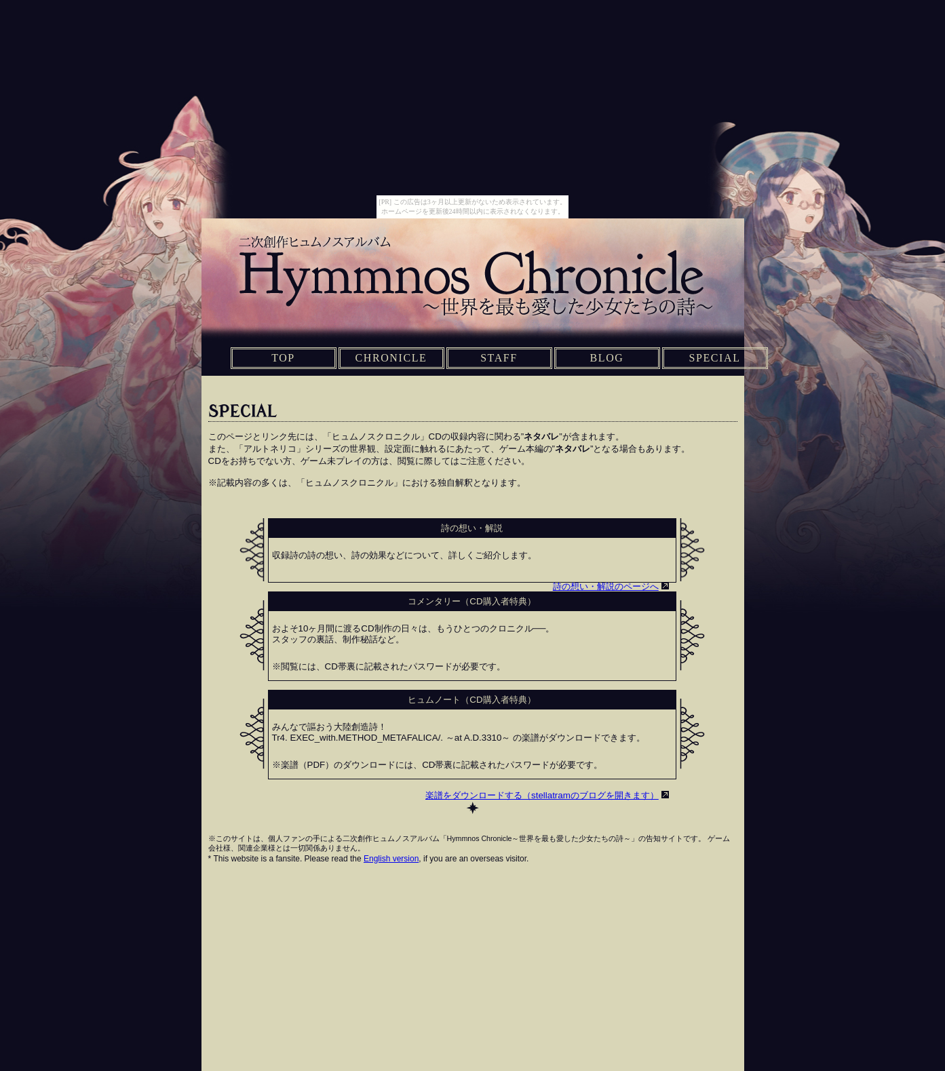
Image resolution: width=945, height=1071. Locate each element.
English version (391, 858)
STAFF (499, 358)
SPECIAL (714, 358)
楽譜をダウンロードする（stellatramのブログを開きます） (542, 795)
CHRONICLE (391, 358)
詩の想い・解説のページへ (606, 586)
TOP (283, 358)
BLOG (607, 358)
